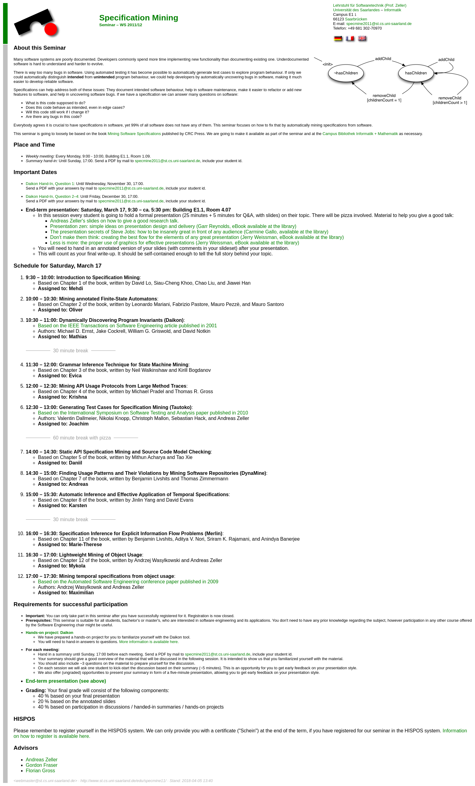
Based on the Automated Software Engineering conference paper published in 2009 (128, 581)
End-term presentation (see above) (66, 681)
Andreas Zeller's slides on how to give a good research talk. (114, 220)
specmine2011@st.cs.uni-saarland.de (379, 23)
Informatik (392, 10)
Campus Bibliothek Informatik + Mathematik (360, 133)
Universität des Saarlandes (356, 10)
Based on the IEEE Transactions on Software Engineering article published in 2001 (127, 325)
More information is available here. (149, 641)
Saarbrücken (356, 19)
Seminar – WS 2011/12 (120, 25)
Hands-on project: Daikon (49, 632)
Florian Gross (40, 770)
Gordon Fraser (42, 765)
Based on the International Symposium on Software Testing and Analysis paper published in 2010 (143, 412)
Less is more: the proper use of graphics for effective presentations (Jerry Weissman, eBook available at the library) (174, 242)
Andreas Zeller (42, 759)
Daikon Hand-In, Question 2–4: (53, 196)
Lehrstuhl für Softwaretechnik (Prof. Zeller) (369, 5)
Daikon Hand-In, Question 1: (50, 183)
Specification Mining (138, 17)
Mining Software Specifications (134, 133)
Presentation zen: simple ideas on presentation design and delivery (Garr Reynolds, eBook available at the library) (173, 226)
